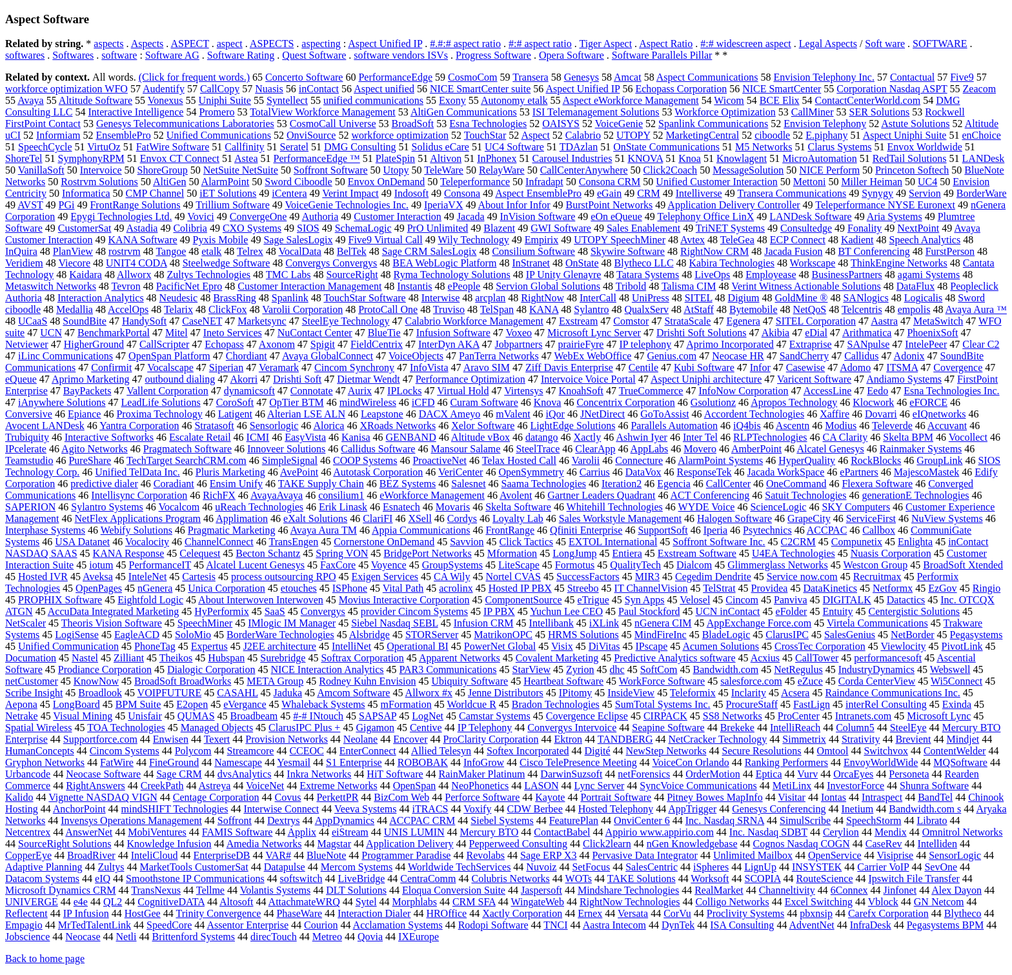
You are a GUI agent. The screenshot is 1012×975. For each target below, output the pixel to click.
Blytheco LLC (644, 262)
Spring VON (342, 553)
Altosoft (236, 901)
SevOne (940, 866)
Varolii (586, 460)
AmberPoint (756, 448)
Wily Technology (473, 239)
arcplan (490, 297)
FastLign (811, 704)
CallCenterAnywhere (584, 170)
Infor (760, 367)
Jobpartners (519, 344)
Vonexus (165, 100)
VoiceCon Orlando (690, 762)
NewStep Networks (666, 750)
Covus (288, 797)
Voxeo (518, 332)
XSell (419, 518)
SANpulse (868, 344)
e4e (81, 901)
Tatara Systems (647, 274)
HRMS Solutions (583, 634)
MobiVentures (157, 832)
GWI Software (561, 228)
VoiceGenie (619, 123)
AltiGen (170, 181)
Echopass (224, 344)
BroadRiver (91, 855)
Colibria (190, 228)
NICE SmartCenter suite (480, 88)
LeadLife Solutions (161, 402)
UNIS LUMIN (414, 832)
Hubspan (226, 657)
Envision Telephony (825, 123)
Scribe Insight (34, 692)
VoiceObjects (416, 355)
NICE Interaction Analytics (326, 669)
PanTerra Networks (499, 355)
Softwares (73, 55)
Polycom (193, 750)
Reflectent (26, 913)
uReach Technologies (259, 506)
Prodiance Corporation (105, 669)
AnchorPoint (79, 808)
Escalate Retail (200, 437)
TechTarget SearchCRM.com (186, 460)
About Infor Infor (514, 204)
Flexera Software (877, 483)
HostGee (143, 913)
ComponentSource (523, 599)
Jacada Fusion (793, 251)
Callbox (878, 530)
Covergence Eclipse (587, 715)
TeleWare (443, 170)
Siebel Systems (502, 820)
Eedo (877, 390)
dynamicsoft (249, 390)
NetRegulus (798, 669)
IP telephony (645, 344)
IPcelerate (25, 448)
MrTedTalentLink (94, 925)
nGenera (154, 588)
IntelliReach (795, 727)
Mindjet (963, 739)
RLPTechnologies (770, 437)
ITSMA (902, 367)
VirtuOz (103, 146)
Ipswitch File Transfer (914, 878)
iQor (555, 413)
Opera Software (571, 55)
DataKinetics (830, 588)
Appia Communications (421, 530)
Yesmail (293, 762)
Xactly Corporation (522, 913)
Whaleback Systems (323, 704)
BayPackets (87, 390)
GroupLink (939, 460)
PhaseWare (299, 913)
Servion (925, 193)
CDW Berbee (534, 808)
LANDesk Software (810, 216)
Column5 (855, 727)
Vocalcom (179, 506)
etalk (211, 251)
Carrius (595, 472)
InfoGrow (483, 762)
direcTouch (273, 936)
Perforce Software (482, 797)
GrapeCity (809, 518)
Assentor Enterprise (247, 925)
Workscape (813, 262)
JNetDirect (602, 413)
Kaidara (85, 274)
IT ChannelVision (651, 588)
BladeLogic (726, 634)
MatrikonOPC (503, 634)
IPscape (652, 646)
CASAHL (237, 692)
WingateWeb (537, 901)
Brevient (913, 739)
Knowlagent (741, 158)
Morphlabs (414, 901)
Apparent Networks (459, 657)
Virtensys (523, 390)
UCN (51, 332)
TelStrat (719, 588)
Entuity (837, 611)
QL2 (112, 901)
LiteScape (519, 564)
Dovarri (881, 413)
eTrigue (593, 599)
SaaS (275, 611)
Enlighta (915, 541)
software (119, 55)
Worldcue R (471, 704)
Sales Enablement (643, 228)
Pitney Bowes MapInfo (714, 797)
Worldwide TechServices (459, 866)
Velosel (695, 599)
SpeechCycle (45, 146)
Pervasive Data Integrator (644, 855)
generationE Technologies (915, 495)
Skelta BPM (908, 437)
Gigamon (375, 727)
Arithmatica (866, 332)
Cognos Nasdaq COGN (801, 843)
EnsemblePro (123, 135)
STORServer (431, 634)
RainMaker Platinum (482, 774)
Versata (633, 913)
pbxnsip (816, 913)
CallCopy (219, 88)
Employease (770, 274)
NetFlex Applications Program (138, 518)
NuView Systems (947, 518)
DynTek (678, 925)
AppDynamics (344, 820)
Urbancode (27, 774)
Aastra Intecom (614, 925)
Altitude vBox (480, 437)
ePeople (464, 286)
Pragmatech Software (187, 448)
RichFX (219, 495)
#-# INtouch (318, 715)
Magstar (334, 843)
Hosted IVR (43, 576)
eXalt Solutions (315, 518)
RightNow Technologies (630, 901)
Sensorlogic (274, 425)
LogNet (427, 715)
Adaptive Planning (44, 866)
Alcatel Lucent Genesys (255, 564)
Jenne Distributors (505, 692)
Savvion (466, 541)
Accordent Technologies (754, 413)
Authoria (319, 216)
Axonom (277, 344)
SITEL (699, 297)
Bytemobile (753, 309)
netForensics (644, 774)
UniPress (650, 297)
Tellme (210, 890)
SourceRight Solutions (64, 843)
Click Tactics (526, 541)
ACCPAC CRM (422, 820)
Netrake (21, 715)
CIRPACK (665, 715)
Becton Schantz (268, 553)
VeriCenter (460, 472)
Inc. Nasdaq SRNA (724, 820)
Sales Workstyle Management (620, 518)
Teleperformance (475, 181)
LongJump (574, 553)
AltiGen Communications (463, 111)
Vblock (883, 901)
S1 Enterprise (354, 762)
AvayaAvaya (276, 495)
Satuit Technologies (805, 495)
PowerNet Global (500, 646)
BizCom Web (401, 797)
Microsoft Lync (939, 715)
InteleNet (147, 576)
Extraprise (810, 344)
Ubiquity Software (470, 681)
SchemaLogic (363, 228)
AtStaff (698, 309)
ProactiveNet (439, 460)
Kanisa (355, 437)
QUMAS (196, 715)
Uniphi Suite (225, 100)
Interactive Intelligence (135, 111)
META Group (275, 681)
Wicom (729, 100)
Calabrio (583, 135)
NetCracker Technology (718, 739)
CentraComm (428, 878)
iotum (101, 564)
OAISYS (561, 123)
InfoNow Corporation (743, 390)
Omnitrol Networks (962, 832)
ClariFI (377, 518)
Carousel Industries (572, 158)
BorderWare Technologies (280, 634)
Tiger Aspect (605, 43)
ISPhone (349, 588)
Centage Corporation (216, 797)
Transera (530, 77)
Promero (216, 111)
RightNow (542, 297)
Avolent (516, 495)
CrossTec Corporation (819, 646)
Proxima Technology (159, 413)
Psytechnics (767, 530)
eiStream (350, 832)
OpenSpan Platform (169, 355)
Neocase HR (738, 355)
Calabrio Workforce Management (474, 321)
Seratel (294, 146)
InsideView (630, 692)
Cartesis (199, 576)
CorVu (677, 913)
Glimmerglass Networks (777, 564)
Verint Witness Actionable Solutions (806, 286)
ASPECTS (272, 43)
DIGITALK (847, 599)
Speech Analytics (925, 239)
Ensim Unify (236, 483)
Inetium (858, 808)
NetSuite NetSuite (240, 170)
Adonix (909, 355)
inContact (319, 88)
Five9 (961, 77)
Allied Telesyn (441, 750)
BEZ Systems (408, 483)
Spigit (322, 344)
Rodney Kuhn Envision (367, 681)
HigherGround (94, 344)
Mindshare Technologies (628, 890)
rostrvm (124, 251)
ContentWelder (955, 750)
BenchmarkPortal (113, 332)
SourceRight (352, 274)
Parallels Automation (674, 425)
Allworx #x (428, 692)
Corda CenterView (876, 681)
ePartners (859, 472)
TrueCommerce (651, 390)
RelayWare (502, 170)
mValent (513, 413)
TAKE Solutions (641, 878)
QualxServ (647, 309)
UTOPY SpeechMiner (619, 239)
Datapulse (284, 866)
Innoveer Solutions (286, 448)
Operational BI (418, 646)
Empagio (24, 925)
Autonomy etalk (514, 100)
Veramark (279, 367)
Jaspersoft (541, 890)
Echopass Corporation (681, 88)
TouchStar (485, 135)
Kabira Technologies (731, 262)
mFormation (406, 704)
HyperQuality (806, 460)
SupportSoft (662, 530)
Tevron (126, 286)
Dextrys (283, 820)
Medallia (74, 309)
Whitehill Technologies (615, 506)
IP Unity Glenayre (564, 274)
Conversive (28, 413)
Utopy (396, 170)
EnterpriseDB (222, 855)
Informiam (58, 135)
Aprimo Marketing (90, 379)
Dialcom (694, 564)
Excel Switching (819, 901)
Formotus (574, 564)
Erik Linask (343, 506)
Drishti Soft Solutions (701, 332)
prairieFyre (580, 344)
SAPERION (30, 506)
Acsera (795, 692)
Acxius (765, 657)
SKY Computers (856, 506)
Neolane (360, 739)
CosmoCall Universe (333, 123)
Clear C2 (980, 344)
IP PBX (499, 611)
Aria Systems (894, 216)
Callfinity (244, 146)
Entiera (627, 553)
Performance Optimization (470, 379)
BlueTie (384, 332)
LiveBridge (361, 878)
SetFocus (591, 866)
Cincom (741, 599)
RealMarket (719, 890)
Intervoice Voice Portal (588, 379)
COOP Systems (365, 460)
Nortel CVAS (513, 576)
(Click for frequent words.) (194, 77)
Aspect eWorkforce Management (631, 100)
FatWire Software (173, 146)
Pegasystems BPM (945, 925)
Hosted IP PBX (520, 588)
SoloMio (193, 634)
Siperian (226, 367)
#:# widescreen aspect (745, 43)
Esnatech (401, 506)
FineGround (174, 762)
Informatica (86, 193)
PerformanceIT (160, 564)
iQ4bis (747, 425)
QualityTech (635, 564)
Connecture (639, 460)
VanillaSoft (41, 170)
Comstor (631, 321)
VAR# (278, 855)
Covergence (957, 367)
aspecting (320, 43)
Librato (931, 820)
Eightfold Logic (150, 599)
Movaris (453, 506)
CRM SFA (474, 901)
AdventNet (812, 925)
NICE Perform (829, 170)
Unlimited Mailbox (753, 855)
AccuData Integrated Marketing (113, 611)
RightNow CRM (714, 251)
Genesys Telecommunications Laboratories (185, 123)
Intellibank (551, 623)
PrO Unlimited (438, 228)
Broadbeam (254, 715)
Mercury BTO (489, 832)
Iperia (715, 530)
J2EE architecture (279, 646)
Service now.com (802, 576)
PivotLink (962, 646)
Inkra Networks (319, 774)
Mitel (176, 332)
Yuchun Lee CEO (566, 611)
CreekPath (162, 785)
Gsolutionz (713, 402)
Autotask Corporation (378, 472)
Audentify (164, 88)
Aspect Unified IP (385, 43)
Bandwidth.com (725, 669)
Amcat (628, 77)
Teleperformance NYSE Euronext (885, 204)
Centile (643, 367)
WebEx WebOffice (593, 355)
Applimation (242, 518)
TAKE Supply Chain (321, 483)
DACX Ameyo (450, 413)
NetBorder (913, 634)
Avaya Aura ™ (976, 309)
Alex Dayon (956, 890)
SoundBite (84, 321)
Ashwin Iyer (641, 437)
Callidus (861, 355)
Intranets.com (863, 715)
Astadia (142, 228)
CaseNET (202, 321)
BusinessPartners (846, 274)
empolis (914, 309)
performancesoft (888, 657)
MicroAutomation (819, 158)
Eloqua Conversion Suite (453, 890)
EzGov (942, 588)
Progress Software (493, 55)
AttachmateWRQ (304, 901)
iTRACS (430, 808)
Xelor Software (482, 425)
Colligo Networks (732, 901)
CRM (648, 193)
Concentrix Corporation (625, 402)
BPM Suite (138, 704)
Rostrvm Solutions (99, 181)
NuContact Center (315, 332)
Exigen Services (385, 576)
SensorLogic (955, 855)
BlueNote (326, 855)
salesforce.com (751, 681)
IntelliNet (351, 646)
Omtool (833, 750)
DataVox (643, 472)
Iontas (833, 797)
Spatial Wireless (38, 727)
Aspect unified (384, 88)
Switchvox (885, 750)
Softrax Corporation (362, 657)
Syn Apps (645, 599)
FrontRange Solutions (135, 204)
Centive (426, 727)
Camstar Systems (495, 715)
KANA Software (142, 239)
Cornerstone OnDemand (384, 541)
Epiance (84, 413)
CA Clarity (844, 437)
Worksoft (710, 878)
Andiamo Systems (904, 379)
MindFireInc (660, 634)
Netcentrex (27, 832)
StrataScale (687, 321)
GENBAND (411, 437)
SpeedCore (169, 925)
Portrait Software (615, 797)
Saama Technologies (543, 483)
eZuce (810, 681)
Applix (301, 832)
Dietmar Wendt (368, 379)
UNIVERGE (31, 901)
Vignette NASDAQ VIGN (102, 797)
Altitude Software (95, 100)
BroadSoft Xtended (963, 564)
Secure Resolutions (761, 750)
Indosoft (411, 193)
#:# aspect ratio (540, 43)
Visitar (791, 797)
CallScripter (164, 344)
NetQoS (810, 309)
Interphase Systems (45, 530)
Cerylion (841, 832)
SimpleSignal (290, 460)
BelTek (352, 251)
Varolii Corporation (302, 309)
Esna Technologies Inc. (951, 390)
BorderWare (981, 193)
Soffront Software (331, 170)
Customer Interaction (397, 216)
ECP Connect (797, 239)
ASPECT (189, 43)
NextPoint (918, 228)
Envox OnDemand (386, 181)
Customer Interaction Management (309, 286)
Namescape (238, 762)
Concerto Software (304, 77)
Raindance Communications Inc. (892, 692)
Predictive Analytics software (674, 657)
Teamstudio (29, 460)
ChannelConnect (219, 541)
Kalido (19, 797)
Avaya (30, 100)
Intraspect (882, 797)
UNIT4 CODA (136, 262)
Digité (598, 750)
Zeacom (980, 88)
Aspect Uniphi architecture (706, 379)
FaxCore (338, 564)
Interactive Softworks (109, 437)
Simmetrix (804, 739)
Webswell (950, 669)
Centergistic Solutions (914, 611)
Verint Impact (350, 193)
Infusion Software (453, 332)
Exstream (578, 321)
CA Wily (452, 576)
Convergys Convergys (331, 262)
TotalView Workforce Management (323, 111)
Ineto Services (232, 332)
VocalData (299, 251)
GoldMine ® (801, 297)
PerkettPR (337, 797)
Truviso (449, 309)
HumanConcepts (39, 750)
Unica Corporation (226, 588)
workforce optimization (400, 135)
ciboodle (772, 135)
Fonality (864, 228)
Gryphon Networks (45, 762)
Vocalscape (170, 367)
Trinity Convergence (218, 913)
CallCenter (728, 483)
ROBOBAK (423, 762)
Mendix (891, 832)
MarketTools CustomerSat (193, 866)
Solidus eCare (440, 146)
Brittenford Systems (193, 936)
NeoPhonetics (480, 785)
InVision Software (538, 216)
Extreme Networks (338, 785)
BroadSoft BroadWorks (182, 681)
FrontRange (509, 530)
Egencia (674, 483)
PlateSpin (395, 158)
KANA (543, 309)
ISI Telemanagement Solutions (596, 111)
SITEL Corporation (816, 321)
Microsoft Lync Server (594, 332)
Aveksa (98, 576)
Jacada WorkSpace (786, 472)
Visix (562, 646)
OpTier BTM (296, 402)
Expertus (209, 646)
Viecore (74, 262)
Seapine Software (668, 727)
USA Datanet (82, 541)
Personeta (909, 774)
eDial (816, 332)
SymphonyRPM (91, 158)
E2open (192, 704)
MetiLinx (792, 785)
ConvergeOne (258, 216)
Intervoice (101, 170)
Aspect (535, 135)
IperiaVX (443, 204)
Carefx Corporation (888, 913)
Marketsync (262, 321)
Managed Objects (217, 727)
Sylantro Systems (107, 506)
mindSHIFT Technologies (174, 808)
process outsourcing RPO (283, 576)
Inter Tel (700, 437)
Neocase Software (103, 774)
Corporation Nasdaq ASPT (891, 88)
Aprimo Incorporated (730, 344)
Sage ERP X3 (548, 855)
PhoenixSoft (932, 332)
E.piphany (826, 135)
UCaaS (32, 321)
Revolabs (485, 855)
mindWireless (367, 402)
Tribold (631, 286)
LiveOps (712, 274)
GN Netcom (939, 901)
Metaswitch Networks (50, 286)
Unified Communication (68, 646)
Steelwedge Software (226, 262)
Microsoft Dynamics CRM (60, 890)
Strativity (861, 739)
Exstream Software (697, 553)
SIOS (308, 228)
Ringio (987, 588)
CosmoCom (472, 77)
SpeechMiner (204, 623)
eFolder (791, 611)
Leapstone (382, 413)
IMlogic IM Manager (292, 623)
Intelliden (937, 843)
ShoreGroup (162, 170)
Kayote (550, 797)
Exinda (956, 704)
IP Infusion (86, 913)
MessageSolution (748, 170)
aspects (108, 43)
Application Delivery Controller (733, 204)
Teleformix (693, 692)
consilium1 (341, 495)
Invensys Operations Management (131, 820)
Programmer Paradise (405, 855)
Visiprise (894, 855)
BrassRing (234, 297)
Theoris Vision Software (111, 623)
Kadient (857, 239)
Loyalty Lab (517, 518)
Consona (462, 193)
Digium (744, 297)
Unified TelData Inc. (137, 472)
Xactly (588, 437)
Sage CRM (179, 774)
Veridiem (24, 262)
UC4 (927, 181)
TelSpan (497, 309)
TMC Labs (288, 274)
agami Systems (929, 274)
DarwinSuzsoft (571, 774)
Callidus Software (378, 448)
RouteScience (824, 878)
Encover (410, 739)
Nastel (85, 657)
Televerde (892, 425)
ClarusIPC (787, 634)
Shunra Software (934, 785)
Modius (840, 425)
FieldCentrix (376, 344)
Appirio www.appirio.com (659, 832)
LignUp (760, 866)
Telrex (250, 251)
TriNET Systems (730, 228)
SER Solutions (879, 111)
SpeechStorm (873, 820)
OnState (582, 262)
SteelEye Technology (346, 321)
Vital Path (403, 588)
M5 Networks (763, 146)
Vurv (807, 774)
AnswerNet (88, 832)
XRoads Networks (397, 425)
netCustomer (31, 681)
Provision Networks (286, 739)
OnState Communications (666, 146)
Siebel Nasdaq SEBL (394, 623)
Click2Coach (670, 170)
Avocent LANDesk (45, 425)
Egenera (743, 321)
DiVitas (604, 646)
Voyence (389, 564)
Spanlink (290, 297)
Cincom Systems (124, 750)
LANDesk (983, 158)
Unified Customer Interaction (716, 181)
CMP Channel (155, 193)
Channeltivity (787, 890)
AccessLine (828, 390)
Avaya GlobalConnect (327, 355)
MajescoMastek (926, 472)
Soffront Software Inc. (719, 541)
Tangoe (171, 251)
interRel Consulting (886, 704)
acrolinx (455, 588)
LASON (541, 785)
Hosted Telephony (615, 808)
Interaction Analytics (100, 297)
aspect (230, 43)
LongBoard (76, 704)
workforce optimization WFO (66, 88)
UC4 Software (514, 146)
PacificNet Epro (189, 286)
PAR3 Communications (448, 669)
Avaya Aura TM (323, 530)
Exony (452, 100)
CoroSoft (235, 402)
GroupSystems (452, 564)
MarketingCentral (702, 135)
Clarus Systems (839, 146)
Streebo (583, 588)
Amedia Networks (264, 843)
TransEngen (293, 541)
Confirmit (111, 367)
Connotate (311, 390)
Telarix (178, 309)
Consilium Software (533, 251)
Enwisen (170, 739)
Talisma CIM (689, 286)
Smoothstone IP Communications (195, 878)
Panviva (790, 599)
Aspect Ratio (666, 43)
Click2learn (607, 843)
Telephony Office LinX (706, 216)
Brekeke (737, 727)
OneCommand (796, 483)
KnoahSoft (581, 390)
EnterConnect (367, 750)
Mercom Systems (357, 866)
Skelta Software (518, 506)
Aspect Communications (707, 77)
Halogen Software (734, 518)
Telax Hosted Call (519, 460)
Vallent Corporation (167, 390)
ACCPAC (827, 530)
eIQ (102, 878)
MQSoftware (960, 762)
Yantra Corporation (139, 425)
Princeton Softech (912, 170)
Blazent (499, 228)
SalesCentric (651, 866)
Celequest (199, 553)
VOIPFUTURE (169, 692)
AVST (30, 204)
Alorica (328, 425)
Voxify (477, 808)
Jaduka (288, 692)
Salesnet (468, 483)
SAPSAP (377, 715)
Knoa (689, 158)
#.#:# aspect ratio (465, 43)
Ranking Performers (786, 762)
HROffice (446, 913)
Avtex (692, 239)
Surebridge (282, 657)
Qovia (370, 936)
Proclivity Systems (745, 913)
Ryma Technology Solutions (452, 274)
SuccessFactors (588, 576)
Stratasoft (214, 425)
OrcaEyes (853, 774)
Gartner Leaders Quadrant (601, 495)
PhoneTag (155, 646)
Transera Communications (791, 193)
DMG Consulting (360, 146)
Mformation (512, 553)
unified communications (373, 100)
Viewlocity (903, 646)
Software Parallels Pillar (662, 55)
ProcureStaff (752, 704)
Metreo (327, 936)
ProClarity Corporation (490, 739)
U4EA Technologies (793, 553)
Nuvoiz (541, 866)
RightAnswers (95, 785)
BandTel (935, 797)
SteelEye (908, 727)
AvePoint (299, 472)
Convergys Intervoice (571, 727)
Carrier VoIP (883, 866)
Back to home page (45, 958)
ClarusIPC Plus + (304, 727)
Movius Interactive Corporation (404, 599)
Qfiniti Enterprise (586, 530)
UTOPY (633, 135)
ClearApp (595, 448)
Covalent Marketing (557, 657)
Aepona (21, 704)
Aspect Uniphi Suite (905, 135)
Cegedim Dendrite (713, 576)
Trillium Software (233, 204)
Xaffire (834, 413)
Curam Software (484, 402)
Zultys (111, 866)
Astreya (215, 785)
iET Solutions (227, 193)
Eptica (769, 774)
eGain (609, 193)
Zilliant (129, 657)
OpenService (835, 855)
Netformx (893, 588)
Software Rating (240, 55)
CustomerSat (85, 228)
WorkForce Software (662, 681)
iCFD (423, 402)
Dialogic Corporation (211, 669)
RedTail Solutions (910, 158)
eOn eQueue (616, 216)
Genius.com (671, 355)
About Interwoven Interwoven (260, 599)
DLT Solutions (356, 890)
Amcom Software (353, 692)
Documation (30, 657)
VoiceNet (265, 785)
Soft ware (885, 43)
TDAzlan (579, 146)
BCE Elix (780, 100)
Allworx (134, 274)
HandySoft (144, 321)
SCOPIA (763, 878)
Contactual (912, 77)
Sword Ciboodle (298, 181)
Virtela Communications (877, 623)
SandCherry (804, 355)
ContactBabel (562, 832)
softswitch (301, 878)
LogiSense (77, 634)
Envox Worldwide (924, 146)
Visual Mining (82, 715)
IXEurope (418, 936)
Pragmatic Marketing (232, 530)
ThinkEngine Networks (899, 262)
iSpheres (711, 866)
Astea (246, 158)
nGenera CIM (662, 623)
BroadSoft (413, 123)
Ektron (568, 739)
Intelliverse (699, 193)
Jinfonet (900, 890)
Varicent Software (814, 379)
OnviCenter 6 (642, 820)
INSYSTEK (817, 866)
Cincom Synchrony (354, 367)
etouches (299, 588)
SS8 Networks (732, 715)
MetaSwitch (938, 321)
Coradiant (174, 483)
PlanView (73, 251)
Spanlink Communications (713, 123)
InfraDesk (870, 925)
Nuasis (269, 88)
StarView (531, 669)
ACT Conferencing (710, 495)
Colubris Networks (510, 878)
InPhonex (496, 158)
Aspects (147, 43)
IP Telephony (485, 727)
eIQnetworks (939, 413)
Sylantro (591, 309)
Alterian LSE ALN (306, 413)
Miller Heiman (871, 181)
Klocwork (873, 402)
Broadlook (100, 692)
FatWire (117, 762)
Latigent (235, 413)
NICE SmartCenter (781, 88)
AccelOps (128, 309)
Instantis (414, 286)
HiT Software (395, 774)
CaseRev (883, 843)
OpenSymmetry (530, 472)
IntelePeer (926, 344)
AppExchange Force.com (759, 623)
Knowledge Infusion (168, 843)
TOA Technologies (126, 727)
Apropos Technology (794, 402)
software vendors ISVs (401, 55)
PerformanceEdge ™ (316, 158)
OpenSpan (414, 785)
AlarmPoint (225, 181)
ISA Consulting (742, 925)
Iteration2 (622, 483)
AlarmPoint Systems (720, 460)
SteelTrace (538, 448)
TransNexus (156, 890)
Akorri (244, 379)
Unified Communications (219, 135)
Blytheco (963, 913)
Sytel (366, 901)
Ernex (590, 913)
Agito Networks (94, 448)
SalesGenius (849, 634)
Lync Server (599, 785)
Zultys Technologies (208, 274)
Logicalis (923, 297)
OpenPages (99, 588)
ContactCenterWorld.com (868, 100)
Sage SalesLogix (297, 239)
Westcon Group (876, 564)
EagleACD (136, 634)
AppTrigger (692, 808)
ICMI (258, 437)
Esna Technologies (488, 123)
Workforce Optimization (724, 111)
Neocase (82, 936)
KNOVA (645, 158)
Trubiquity (27, 437)
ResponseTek (704, 472)
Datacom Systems (42, 878)
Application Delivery (410, 843)
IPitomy (575, 692)
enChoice (981, 135)
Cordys (462, 518)
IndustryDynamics (876, 669)
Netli (126, 936)
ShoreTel (24, 158)
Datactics (906, 599)
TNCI (555, 925)
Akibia (776, 332)
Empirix (541, 239)
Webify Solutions (136, 530)
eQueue (21, 379)
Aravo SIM (486, 367)
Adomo (855, 367)
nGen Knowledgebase (692, 843)
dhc (617, 669)
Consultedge (806, 228)
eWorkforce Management (432, 495)
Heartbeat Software (563, 681)
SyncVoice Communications (698, 785)
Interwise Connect (281, 808)
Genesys (581, 77)
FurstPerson (950, 251)
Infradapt (544, 181)
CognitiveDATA (171, 901)
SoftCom (659, 669)
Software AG (172, 55)
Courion (321, 925)
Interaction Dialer (374, 913)
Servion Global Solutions (548, 286)
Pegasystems (976, 634)
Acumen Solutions (720, 646)
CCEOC (306, 750)
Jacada (471, 216)
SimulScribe (805, 820)
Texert (217, 739)
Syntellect (287, 100)
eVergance (244, 704)
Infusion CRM (484, 623)
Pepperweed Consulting (518, 843)
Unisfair (144, 715)
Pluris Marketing (230, 472)
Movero (699, 448)
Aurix (360, 390)
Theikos (176, 657)
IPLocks (404, 390)
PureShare (89, 460)
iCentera (289, 193)
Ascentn (792, 425)
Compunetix (856, 541)
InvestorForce (855, 785)
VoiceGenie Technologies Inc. (347, 204)
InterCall (598, 297)
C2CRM (798, 541)
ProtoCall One (388, 309)
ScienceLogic (778, 506)
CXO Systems (252, 228)
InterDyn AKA (449, 344)
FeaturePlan (573, 820)
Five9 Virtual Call (386, 239)
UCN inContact (728, 611)
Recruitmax (877, 576)
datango (541, 437)
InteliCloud (154, 855)
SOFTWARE (940, 43)
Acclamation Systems (398, 925)
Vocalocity (147, 541)
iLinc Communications (65, 355)
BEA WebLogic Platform (444, 262)
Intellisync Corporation (139, 495)
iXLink (604, 623)
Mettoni (809, 181)
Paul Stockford (649, 611)
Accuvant (947, 425)
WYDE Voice (706, 506)
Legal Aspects (828, 43)
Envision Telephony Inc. (824, 77)
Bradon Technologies (556, 704)
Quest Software (314, 55)
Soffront (235, 820)
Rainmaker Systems (921, 448)
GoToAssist (664, 413)
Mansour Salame (465, 448)
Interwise (440, 297)
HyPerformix (221, 611)
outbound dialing (180, 379)
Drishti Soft (297, 379)
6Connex (849, 890)
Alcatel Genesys (830, 448)
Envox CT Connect (179, 158)
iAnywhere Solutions (62, 402)
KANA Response (129, 553)
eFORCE (928, 402)
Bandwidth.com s (925, 808)
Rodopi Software (493, 925)
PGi (67, 204)
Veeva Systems (365, 808)
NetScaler (25, 623)
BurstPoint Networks (609, 204)
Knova (548, 402)
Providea (769, 588)
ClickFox (227, 309)
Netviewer (26, 344)
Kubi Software (704, 367)
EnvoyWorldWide (881, 762)
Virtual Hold (463, 390)
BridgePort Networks (427, 553)
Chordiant (246, 355)
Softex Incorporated (528, 750)
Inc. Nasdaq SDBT (768, 832)
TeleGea (737, 239)
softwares (25, 55)
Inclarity (748, 692)
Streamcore (250, 750)
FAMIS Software (237, 832)
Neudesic (178, 297)
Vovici (200, 216)
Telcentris (862, 309)
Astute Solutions (915, 123)
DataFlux (915, 286)
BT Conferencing (873, 251)
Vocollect (968, 437)
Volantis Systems (275, 890)
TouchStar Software (364, 297)
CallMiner (812, 111)
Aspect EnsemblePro (538, 193)
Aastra (884, 321)
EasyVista (305, 437)
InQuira (21, 251)
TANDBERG (625, 739)
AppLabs (650, 448)
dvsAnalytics (245, 774)
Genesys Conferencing (778, 808)
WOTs (578, 878)
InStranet (531, 262)
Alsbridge (369, 634)
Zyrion (580, 669)
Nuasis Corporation (891, 553)
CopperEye (28, 855)
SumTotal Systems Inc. (663, 704)
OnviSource (311, 135)
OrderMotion (712, 774)
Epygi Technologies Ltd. (121, 216)
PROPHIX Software (60, 599)
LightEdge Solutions (572, 425)
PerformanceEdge (395, 77)
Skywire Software (628, 251)
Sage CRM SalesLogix (429, 251)
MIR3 (647, 576)
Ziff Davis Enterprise (569, 367)
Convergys (323, 611)
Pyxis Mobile (220, 239)
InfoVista (429, 367)
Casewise (805, 367)
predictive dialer (103, 483)
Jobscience (27, 936)
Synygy (877, 193)
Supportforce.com (100, 739)
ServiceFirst (871, 518)
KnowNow (96, 681)
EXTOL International (613, 541)
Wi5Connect (956, 681)
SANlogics (865, 297)
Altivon (445, 158)
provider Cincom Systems (414, 611)
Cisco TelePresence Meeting (578, 762)
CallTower (816, 657)
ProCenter (799, 715)
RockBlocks (876, 460)
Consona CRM (610, 181)
